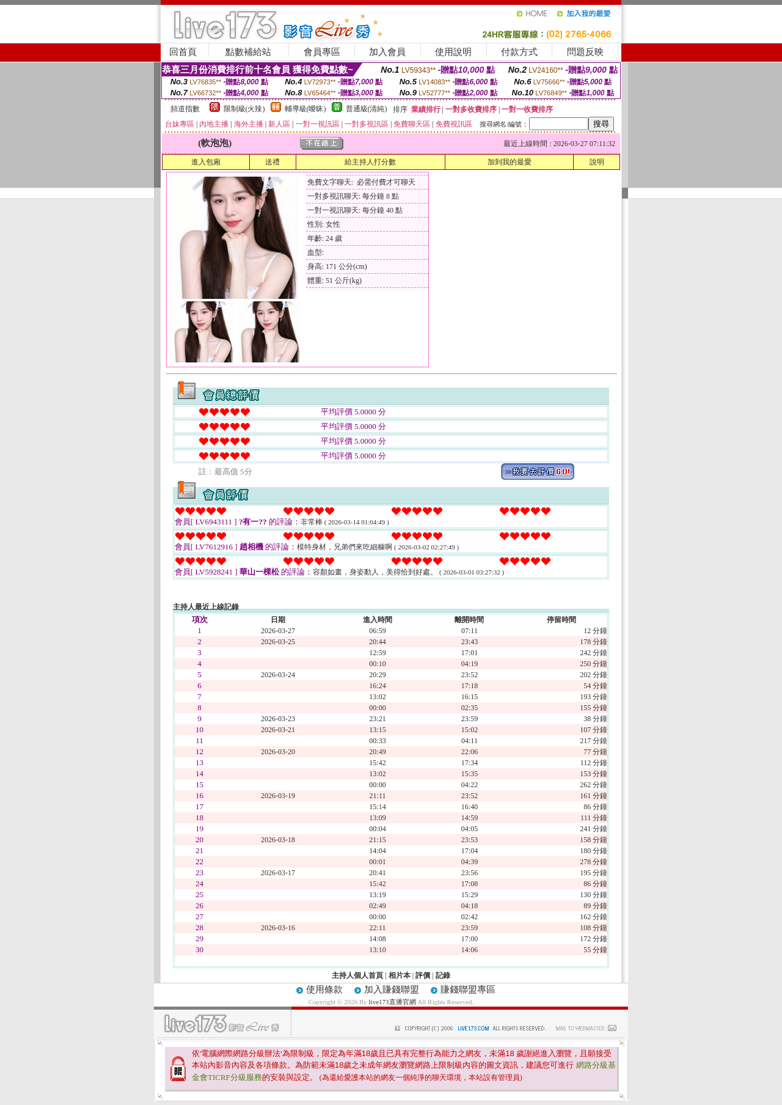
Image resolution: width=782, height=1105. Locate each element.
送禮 (272, 162)
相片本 (400, 975)
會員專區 (322, 52)
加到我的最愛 (510, 162)
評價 (422, 975)
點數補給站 (248, 52)
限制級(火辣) (244, 109)
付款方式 (519, 52)
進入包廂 (206, 162)
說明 (597, 162)
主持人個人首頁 (357, 975)
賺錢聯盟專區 (467, 989)
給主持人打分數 (370, 162)
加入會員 (387, 52)
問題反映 (585, 52)
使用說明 (453, 52)
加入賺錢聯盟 (391, 989)
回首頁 (183, 52)
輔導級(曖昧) (305, 109)
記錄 (443, 975)
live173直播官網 (392, 1001)
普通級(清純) (366, 109)
